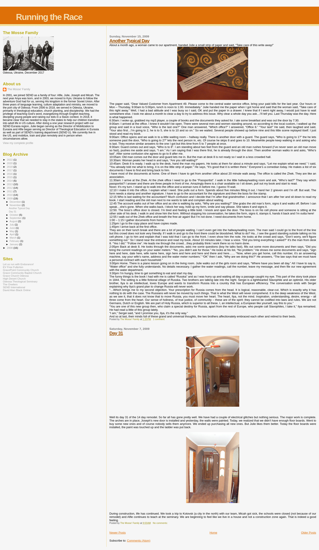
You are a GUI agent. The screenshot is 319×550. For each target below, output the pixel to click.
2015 (10, 177)
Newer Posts (117, 532)
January (14, 244)
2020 (10, 163)
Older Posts (308, 532)
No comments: (160, 523)
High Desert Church (14, 278)
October (14, 215)
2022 (10, 159)
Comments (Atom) (138, 540)
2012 (10, 187)
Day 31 (116, 333)
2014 (10, 180)
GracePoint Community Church (21, 269)
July (12, 224)
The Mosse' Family (18, 89)
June (13, 228)
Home (213, 532)
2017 (10, 170)
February (15, 241)
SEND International (14, 287)
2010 (10, 194)
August (14, 221)
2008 (10, 247)
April (12, 234)
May (12, 231)
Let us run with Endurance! (18, 264)
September (16, 218)
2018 (10, 166)
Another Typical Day (129, 40)
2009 (10, 198)
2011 (10, 191)
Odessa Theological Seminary (20, 281)
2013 (10, 184)
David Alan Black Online (17, 290)
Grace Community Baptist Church (22, 272)
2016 (10, 173)
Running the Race (49, 17)
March (13, 237)
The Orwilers (10, 284)
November (16, 205)
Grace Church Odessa (16, 275)
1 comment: (159, 319)
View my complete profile (18, 143)
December (16, 201)
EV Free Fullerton (13, 267)
